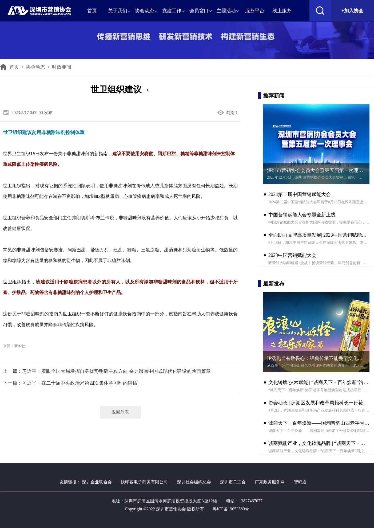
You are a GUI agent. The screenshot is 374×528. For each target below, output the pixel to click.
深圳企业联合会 (97, 482)
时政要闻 (61, 67)
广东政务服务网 (270, 482)
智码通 (300, 482)
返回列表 (120, 412)
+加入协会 (352, 10)
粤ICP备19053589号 (231, 509)
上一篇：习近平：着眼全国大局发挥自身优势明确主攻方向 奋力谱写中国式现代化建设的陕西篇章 (107, 371)
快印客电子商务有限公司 (144, 482)
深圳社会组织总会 (194, 482)
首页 (9, 67)
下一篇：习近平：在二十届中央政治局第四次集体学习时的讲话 (70, 383)
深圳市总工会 (233, 482)
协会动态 (35, 67)
